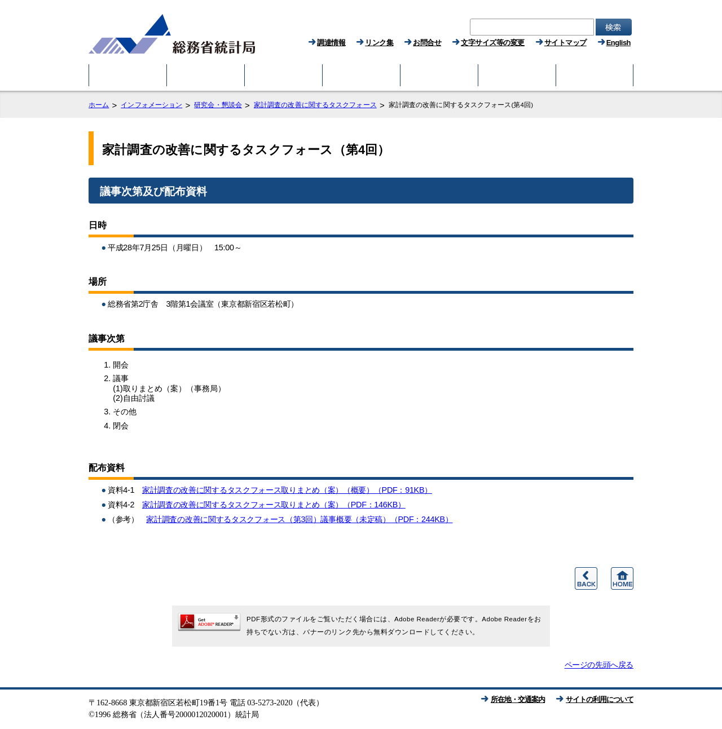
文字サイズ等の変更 (493, 42)
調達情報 (331, 42)
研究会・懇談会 (218, 104)
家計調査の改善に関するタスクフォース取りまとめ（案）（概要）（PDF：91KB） (287, 489)
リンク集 (379, 42)
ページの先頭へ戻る (599, 664)
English (618, 42)
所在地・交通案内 (518, 699)
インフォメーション (151, 104)
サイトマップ (565, 42)
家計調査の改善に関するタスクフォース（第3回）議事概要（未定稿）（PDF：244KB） (299, 519)
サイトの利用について (599, 699)
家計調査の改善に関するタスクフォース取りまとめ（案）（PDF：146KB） (274, 504)
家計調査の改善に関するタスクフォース (315, 104)
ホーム (99, 104)
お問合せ (427, 42)
